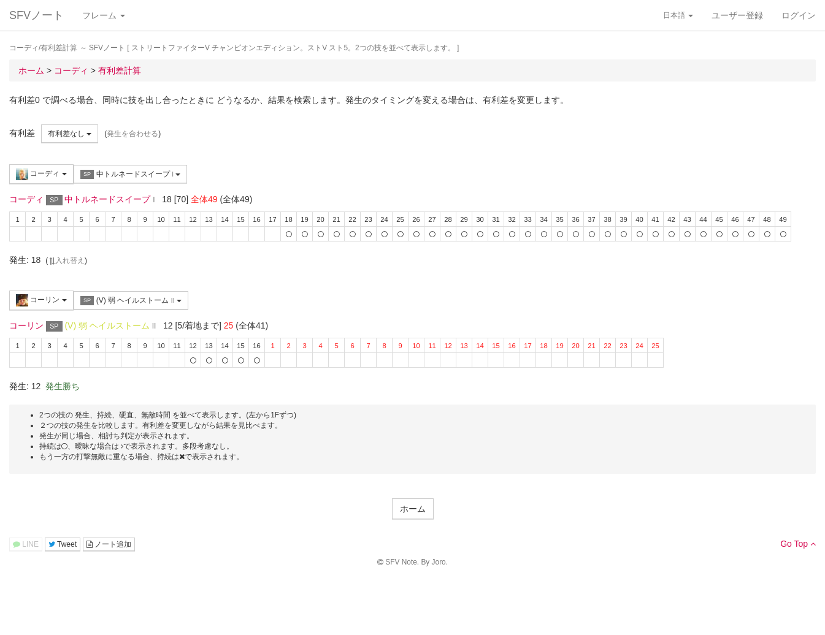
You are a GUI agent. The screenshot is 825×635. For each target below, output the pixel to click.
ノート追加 (108, 544)
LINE (26, 544)
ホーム (413, 509)
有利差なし (69, 133)
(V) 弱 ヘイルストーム (131, 300)
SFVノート (36, 15)
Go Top (798, 544)
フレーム (103, 15)
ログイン (798, 15)
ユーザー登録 (737, 15)
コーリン (41, 300)
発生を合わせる (132, 133)
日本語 (678, 15)
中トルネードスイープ (130, 174)
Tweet (62, 544)
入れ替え (66, 260)
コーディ (41, 174)
